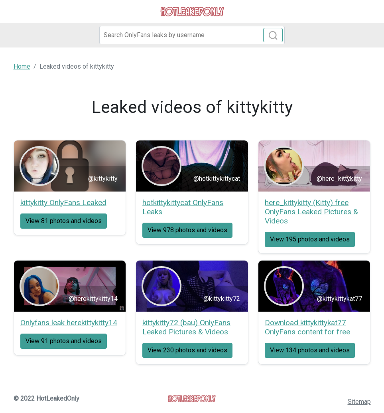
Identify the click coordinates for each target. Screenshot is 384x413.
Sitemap (359, 401)
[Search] (192, 35)
